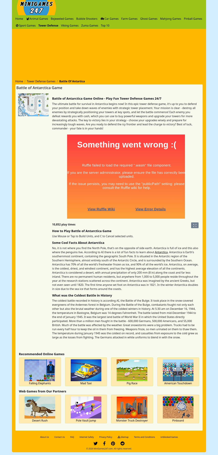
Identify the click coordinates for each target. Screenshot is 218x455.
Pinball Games (193, 19)
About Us (44, 437)
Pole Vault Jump (86, 420)
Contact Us (59, 437)
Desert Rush (40, 420)
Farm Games (129, 19)
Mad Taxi (86, 383)
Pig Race (132, 383)
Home (19, 19)
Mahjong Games (170, 19)
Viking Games (70, 25)
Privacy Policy (105, 437)
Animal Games (37, 19)
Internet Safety (87, 437)
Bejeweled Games (62, 19)
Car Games (109, 19)
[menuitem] (19, 18)
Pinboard (178, 420)
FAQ (72, 437)
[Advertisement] (109, 54)
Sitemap (123, 437)
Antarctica (161, 252)
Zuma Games (89, 25)
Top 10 (105, 25)
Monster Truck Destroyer (132, 420)
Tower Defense (48, 25)
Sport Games (25, 25)
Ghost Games (148, 19)
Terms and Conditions (144, 437)
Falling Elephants (40, 383)
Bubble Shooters (86, 19)
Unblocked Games (169, 437)
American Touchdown (178, 383)
